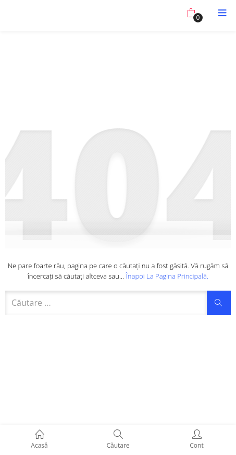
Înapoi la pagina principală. (167, 276)
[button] (191, 13)
